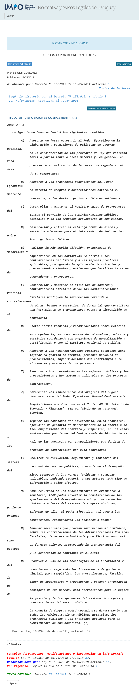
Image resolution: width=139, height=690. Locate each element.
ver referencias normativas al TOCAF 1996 (43, 101)
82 (87, 658)
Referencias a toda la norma (101, 108)
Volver (10, 15)
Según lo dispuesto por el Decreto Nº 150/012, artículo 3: (58, 96)
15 (107, 662)
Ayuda (12, 683)
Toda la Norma (124, 64)
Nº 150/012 (57, 674)
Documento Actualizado (19, 64)
